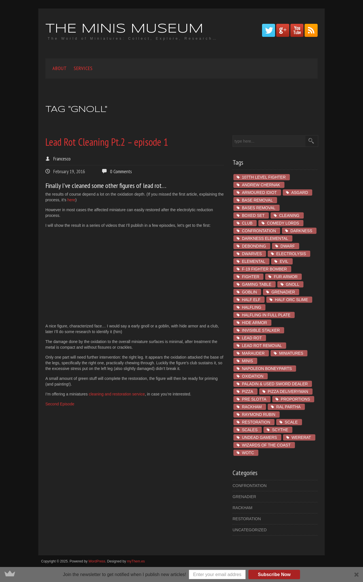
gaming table (256, 284)
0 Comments (121, 171)
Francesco (62, 158)
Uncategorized (250, 530)
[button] (181, 574)
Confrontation (259, 230)
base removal (257, 200)
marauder (253, 353)
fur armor (285, 276)
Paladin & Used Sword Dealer (275, 384)
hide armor (254, 322)
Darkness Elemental (265, 238)
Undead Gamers (259, 437)
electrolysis (291, 253)
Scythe (280, 429)
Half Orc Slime (291, 299)
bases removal (258, 208)
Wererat (301, 437)
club (247, 223)
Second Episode (59, 404)
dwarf (287, 246)
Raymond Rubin (258, 414)
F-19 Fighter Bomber (264, 269)
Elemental (253, 261)
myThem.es (136, 561)
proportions (295, 399)
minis (247, 361)
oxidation (252, 376)
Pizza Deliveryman (288, 391)
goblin (249, 292)
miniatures (291, 353)
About (59, 68)
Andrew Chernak (261, 185)
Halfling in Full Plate (266, 315)
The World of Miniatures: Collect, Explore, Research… (133, 39)
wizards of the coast (266, 445)
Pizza (247, 391)
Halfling (251, 307)
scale (291, 422)
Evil (284, 261)
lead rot (252, 338)
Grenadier (283, 292)
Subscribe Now (274, 574)
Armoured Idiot (259, 192)
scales (250, 429)
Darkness (301, 230)
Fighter (250, 276)
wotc (248, 452)
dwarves (252, 253)
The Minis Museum (124, 29)
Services (83, 68)
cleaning (289, 215)
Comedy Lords (283, 223)
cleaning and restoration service (117, 394)
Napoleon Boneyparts (267, 368)
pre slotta (254, 399)
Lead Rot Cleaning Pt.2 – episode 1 (106, 142)
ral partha (288, 407)
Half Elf (251, 299)
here (71, 200)
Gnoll (292, 284)
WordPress (96, 561)
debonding (254, 246)
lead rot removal (262, 345)
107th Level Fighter (264, 177)
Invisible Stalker (261, 330)
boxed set (253, 215)
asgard (299, 192)
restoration (256, 422)
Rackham (252, 407)
